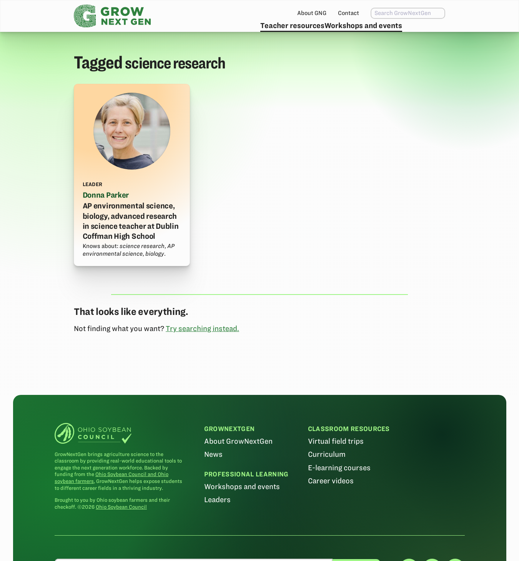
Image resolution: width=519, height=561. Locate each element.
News (213, 473)
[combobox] (391, 13)
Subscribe (421, 33)
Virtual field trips (335, 460)
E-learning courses (339, 486)
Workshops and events (345, 33)
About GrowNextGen (238, 460)
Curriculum (326, 473)
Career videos (330, 499)
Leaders (217, 518)
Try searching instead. (202, 347)
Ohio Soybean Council (121, 525)
